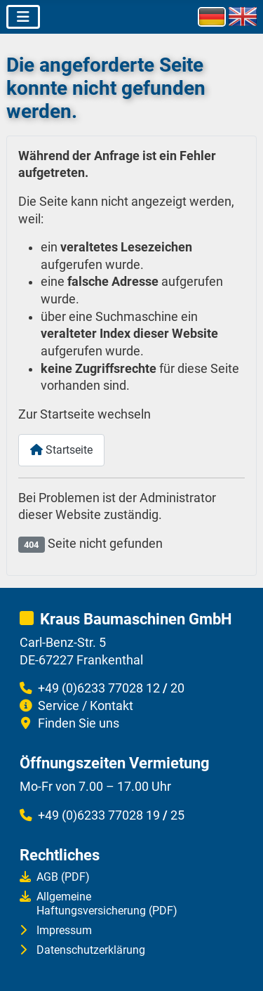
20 (177, 688)
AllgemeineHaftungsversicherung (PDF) (106, 903)
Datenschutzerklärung (90, 950)
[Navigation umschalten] (23, 17)
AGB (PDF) (63, 877)
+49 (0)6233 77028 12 (99, 688)
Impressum (64, 930)
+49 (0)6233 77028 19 (99, 815)
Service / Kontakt (85, 706)
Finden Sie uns (78, 723)
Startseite (61, 450)
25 (177, 815)
